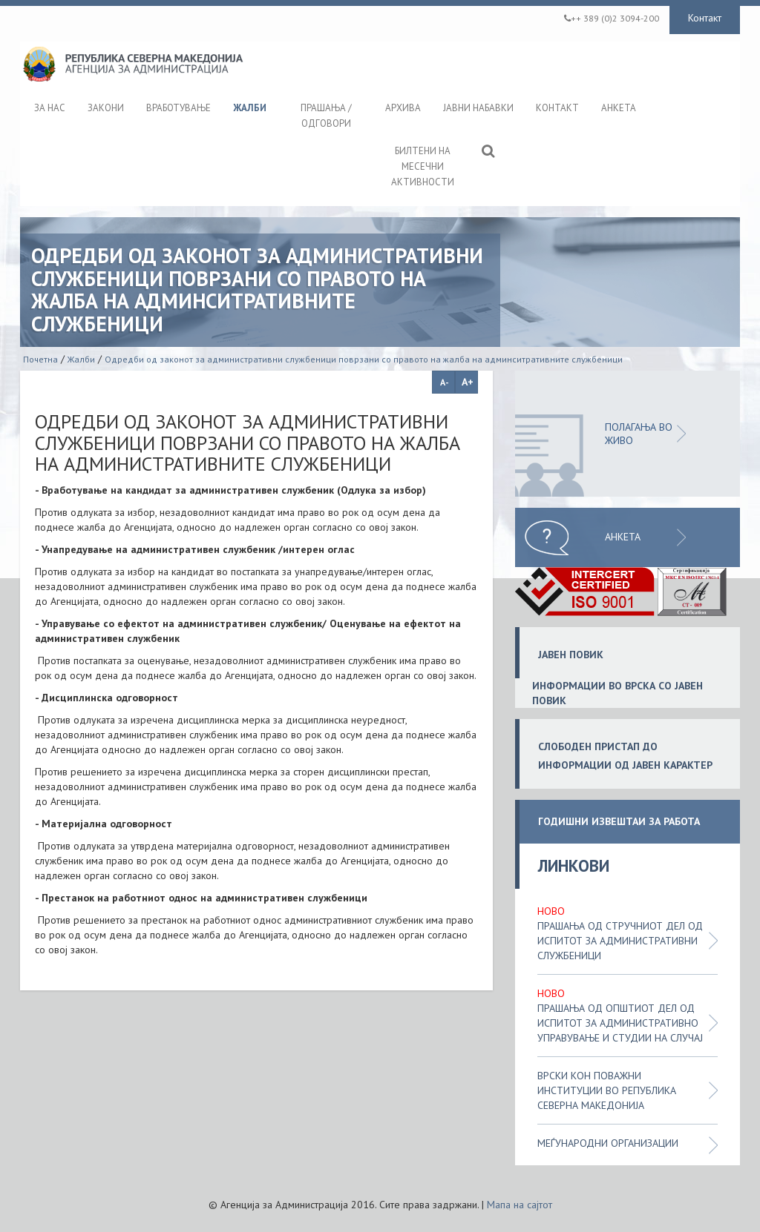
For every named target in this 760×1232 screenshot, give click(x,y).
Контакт (704, 17)
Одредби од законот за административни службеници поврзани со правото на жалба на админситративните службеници (364, 359)
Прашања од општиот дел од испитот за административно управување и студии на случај (620, 1022)
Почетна (40, 359)
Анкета (623, 536)
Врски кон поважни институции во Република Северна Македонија (606, 1090)
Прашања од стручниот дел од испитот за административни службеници (620, 940)
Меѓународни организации (607, 1143)
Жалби (81, 359)
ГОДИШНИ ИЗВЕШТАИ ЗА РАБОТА (619, 821)
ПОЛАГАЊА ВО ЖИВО (638, 433)
